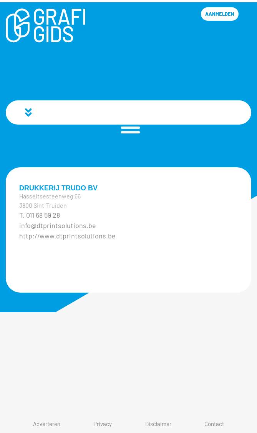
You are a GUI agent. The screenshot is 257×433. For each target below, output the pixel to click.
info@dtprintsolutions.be (57, 225)
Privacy (102, 423)
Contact (214, 423)
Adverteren (46, 423)
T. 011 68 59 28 (39, 215)
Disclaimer (158, 423)
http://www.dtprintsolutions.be (67, 235)
